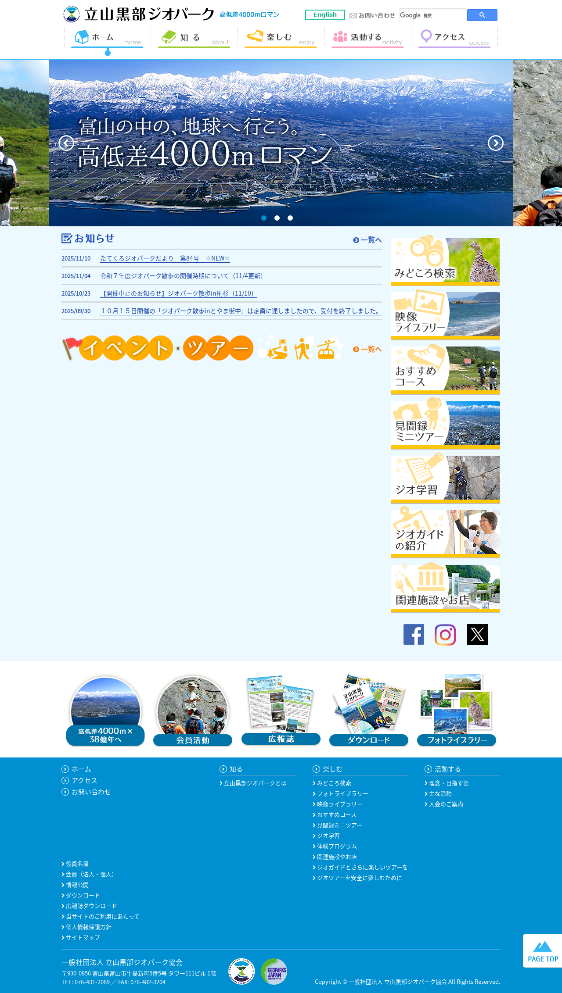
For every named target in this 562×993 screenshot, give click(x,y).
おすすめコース (336, 814)
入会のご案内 (445, 804)
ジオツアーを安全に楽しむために (359, 877)
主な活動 (440, 793)
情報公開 (77, 884)
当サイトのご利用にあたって (102, 916)
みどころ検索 (333, 783)
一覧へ (367, 239)
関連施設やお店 (336, 856)
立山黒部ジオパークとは (255, 783)
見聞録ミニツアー (339, 825)
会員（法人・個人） (91, 874)
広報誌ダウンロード (91, 905)
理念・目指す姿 (448, 783)
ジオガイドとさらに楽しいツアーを (362, 867)
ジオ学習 (328, 835)
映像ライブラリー (339, 804)
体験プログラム (336, 846)
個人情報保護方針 (88, 926)
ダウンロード (82, 895)
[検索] (433, 15)
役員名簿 (77, 863)
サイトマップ (82, 937)
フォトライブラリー (342, 793)
